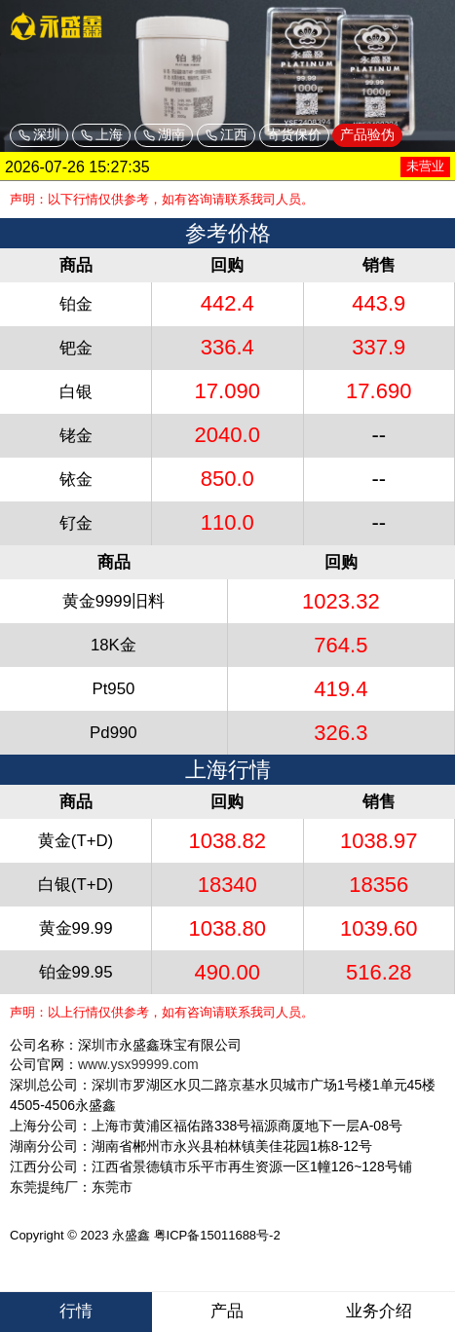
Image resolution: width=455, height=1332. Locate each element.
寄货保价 (294, 134)
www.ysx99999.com (138, 1064)
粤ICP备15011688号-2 (217, 1235)
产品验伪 (367, 134)
